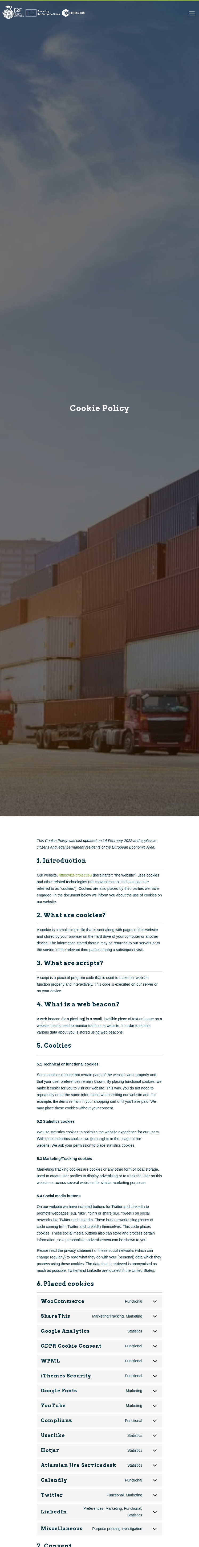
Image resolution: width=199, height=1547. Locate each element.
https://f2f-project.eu (75, 875)
